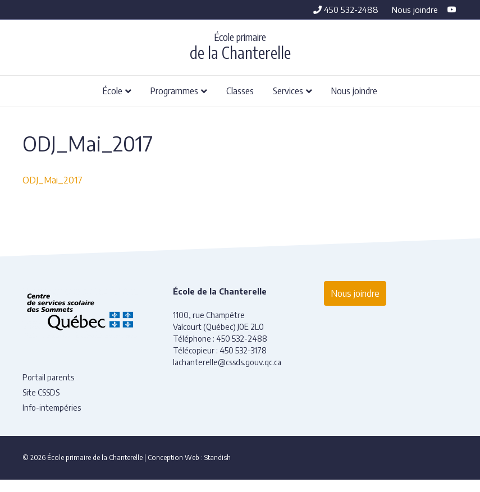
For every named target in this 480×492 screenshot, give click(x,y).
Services (288, 90)
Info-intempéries (51, 407)
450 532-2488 (345, 9)
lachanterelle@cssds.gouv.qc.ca (227, 362)
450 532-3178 (243, 350)
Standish (217, 457)
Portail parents (48, 377)
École (112, 90)
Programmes (174, 90)
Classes (240, 90)
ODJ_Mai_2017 (52, 180)
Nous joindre (415, 9)
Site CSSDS (41, 392)
